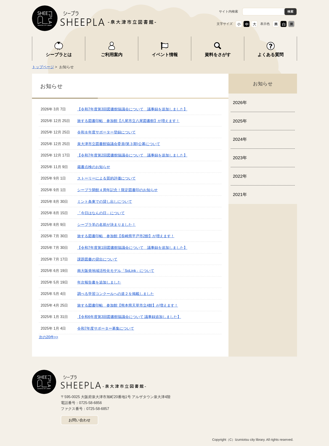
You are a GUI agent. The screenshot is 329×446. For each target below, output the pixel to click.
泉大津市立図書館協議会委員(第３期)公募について (118, 144)
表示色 (265, 24)
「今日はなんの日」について (101, 213)
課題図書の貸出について (97, 259)
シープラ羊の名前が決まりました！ (106, 225)
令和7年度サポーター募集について (105, 328)
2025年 (240, 121)
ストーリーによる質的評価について (106, 178)
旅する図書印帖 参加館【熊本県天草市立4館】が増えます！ (127, 305)
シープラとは (59, 54)
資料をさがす (218, 54)
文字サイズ (225, 24)
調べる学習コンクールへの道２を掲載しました (115, 294)
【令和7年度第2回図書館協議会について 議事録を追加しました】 (132, 155)
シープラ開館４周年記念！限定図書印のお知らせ (117, 190)
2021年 (240, 194)
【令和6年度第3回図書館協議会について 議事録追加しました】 (129, 317)
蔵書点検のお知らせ (93, 167)
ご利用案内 (111, 54)
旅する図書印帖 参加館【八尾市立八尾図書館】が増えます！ (128, 121)
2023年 (240, 157)
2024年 (240, 139)
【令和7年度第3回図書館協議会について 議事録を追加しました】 (132, 109)
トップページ (43, 67)
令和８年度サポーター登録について (106, 132)
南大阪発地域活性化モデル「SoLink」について (115, 271)
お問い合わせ (79, 420)
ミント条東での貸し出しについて (104, 201)
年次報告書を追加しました (99, 282)
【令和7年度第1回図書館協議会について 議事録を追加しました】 (132, 248)
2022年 (240, 176)
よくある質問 (270, 54)
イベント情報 (165, 54)
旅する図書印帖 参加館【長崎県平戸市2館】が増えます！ (125, 236)
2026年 (240, 102)
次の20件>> (48, 337)
